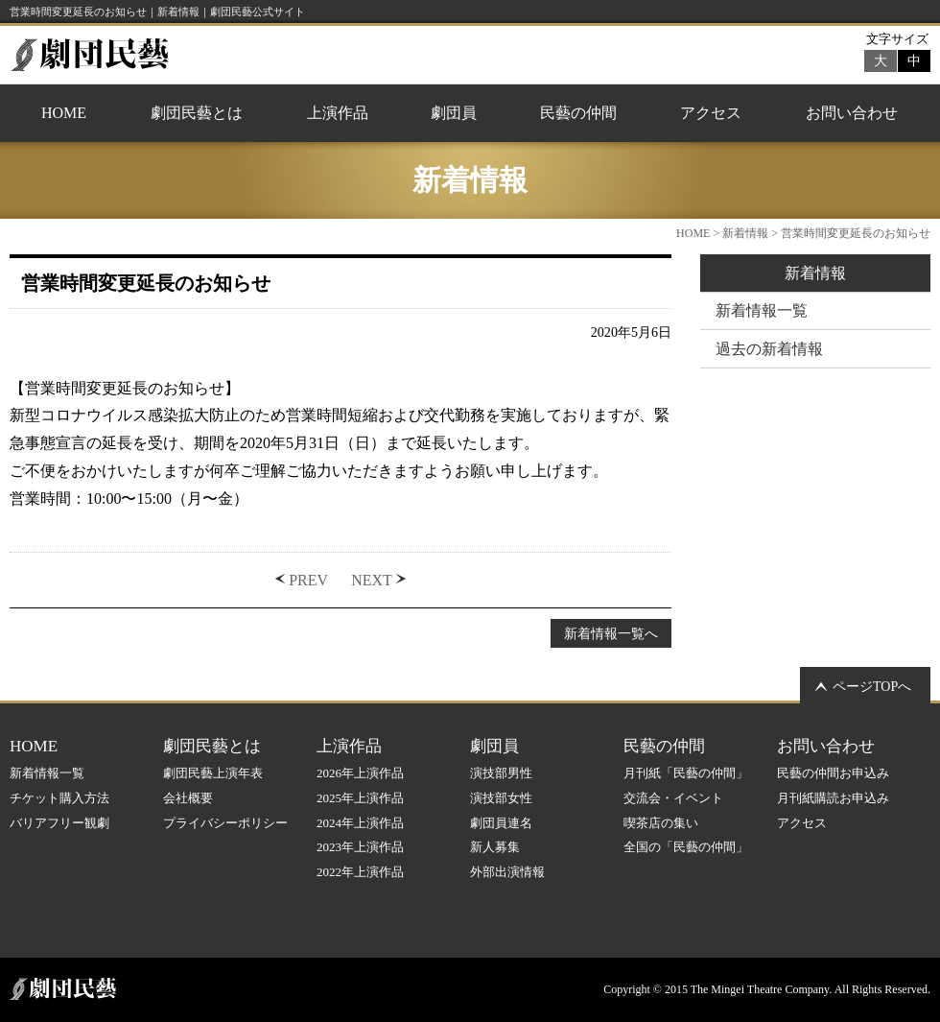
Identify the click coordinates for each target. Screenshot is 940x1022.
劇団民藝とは (197, 113)
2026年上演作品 (360, 773)
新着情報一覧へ (611, 633)
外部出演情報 (507, 872)
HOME (63, 113)
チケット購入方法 (59, 798)
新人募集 (495, 847)
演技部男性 (501, 773)
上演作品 (337, 113)
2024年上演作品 (360, 823)
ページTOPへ (872, 686)
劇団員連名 (501, 823)
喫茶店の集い (660, 823)
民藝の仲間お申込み (833, 773)
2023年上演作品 (360, 847)
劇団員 (454, 113)
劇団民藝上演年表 (213, 773)
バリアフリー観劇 (59, 823)
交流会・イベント (673, 798)
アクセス (710, 113)
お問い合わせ (852, 113)
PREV (308, 580)
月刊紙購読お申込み (833, 798)
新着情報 (745, 233)
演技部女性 (501, 798)
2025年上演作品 (360, 798)
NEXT (371, 580)
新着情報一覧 (762, 310)
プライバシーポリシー (225, 823)
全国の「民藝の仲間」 (685, 847)
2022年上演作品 (360, 872)
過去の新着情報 (769, 349)
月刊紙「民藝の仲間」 (685, 773)
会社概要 (188, 798)
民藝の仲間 (578, 113)
